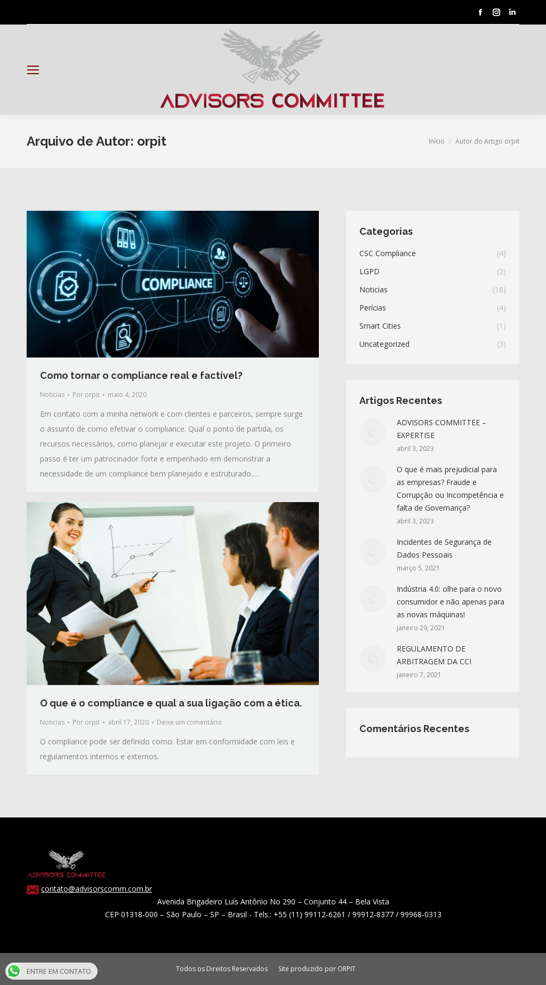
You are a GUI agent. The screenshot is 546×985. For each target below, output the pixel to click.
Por (86, 394)
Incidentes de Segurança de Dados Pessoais (444, 548)
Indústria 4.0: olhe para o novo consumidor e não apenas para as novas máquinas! (450, 601)
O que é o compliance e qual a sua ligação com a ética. (171, 703)
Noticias (52, 394)
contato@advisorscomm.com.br (96, 889)
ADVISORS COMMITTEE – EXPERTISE (441, 428)
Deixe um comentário (189, 722)
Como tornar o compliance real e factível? (141, 375)
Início (437, 141)
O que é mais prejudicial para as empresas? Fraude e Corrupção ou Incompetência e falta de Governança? (450, 488)
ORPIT (347, 968)
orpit (151, 141)
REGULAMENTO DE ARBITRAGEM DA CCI (434, 655)
